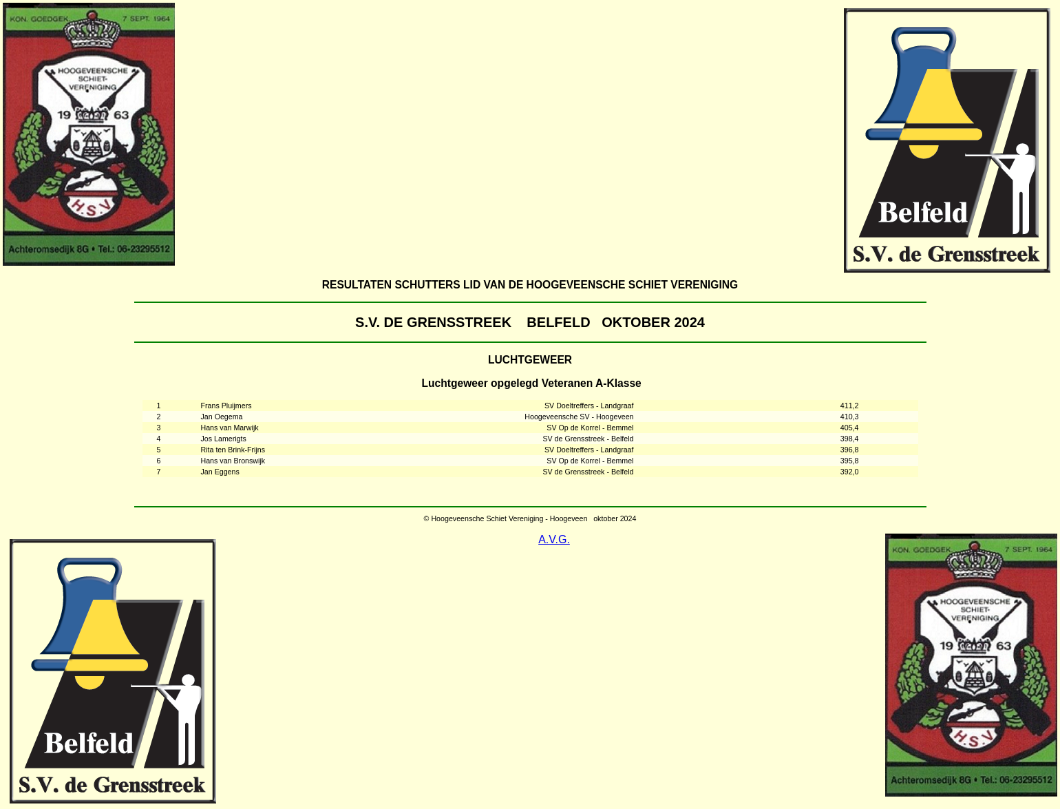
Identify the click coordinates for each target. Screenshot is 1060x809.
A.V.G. (554, 539)
